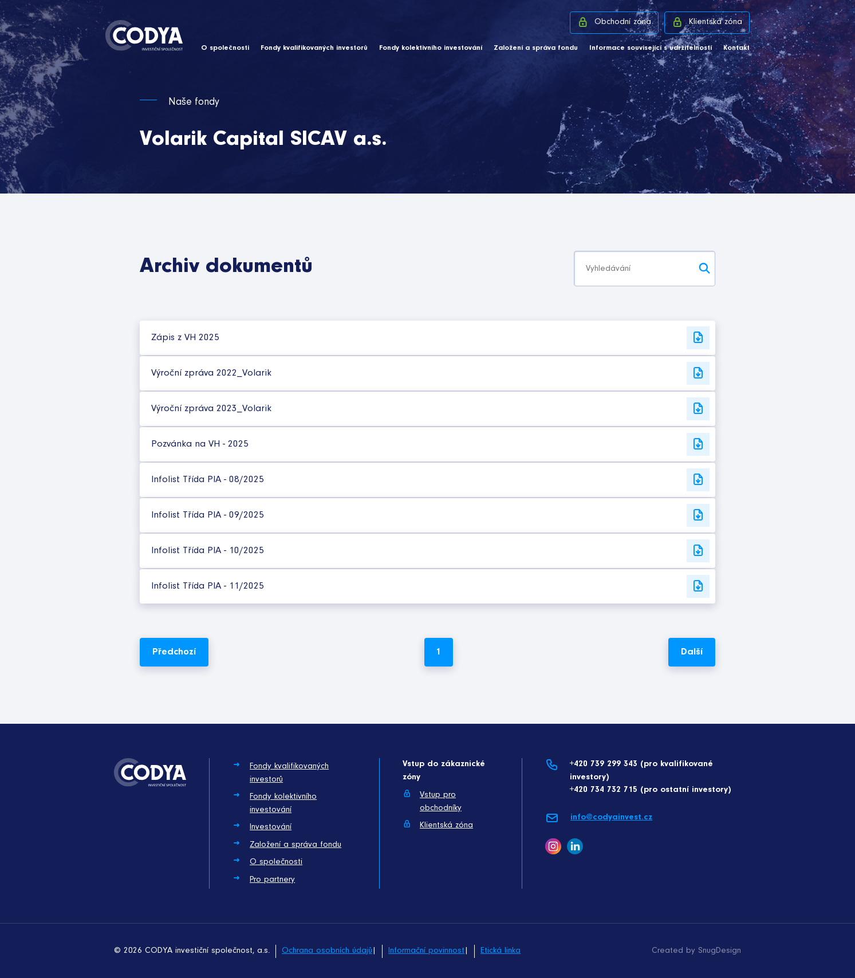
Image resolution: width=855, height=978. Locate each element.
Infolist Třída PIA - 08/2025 (430, 479)
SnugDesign (719, 951)
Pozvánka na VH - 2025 (430, 444)
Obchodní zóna (614, 21)
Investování (262, 826)
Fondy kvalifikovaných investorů (314, 48)
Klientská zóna (707, 21)
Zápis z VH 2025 (430, 337)
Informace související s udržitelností (650, 48)
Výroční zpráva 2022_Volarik (430, 373)
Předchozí (174, 652)
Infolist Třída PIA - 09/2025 (430, 515)
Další (692, 652)
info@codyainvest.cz (598, 818)
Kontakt (736, 48)
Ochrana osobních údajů (327, 951)
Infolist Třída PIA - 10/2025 (430, 550)
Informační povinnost (426, 951)
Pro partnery (264, 879)
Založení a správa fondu (536, 48)
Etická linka (500, 951)
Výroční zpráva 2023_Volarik (430, 408)
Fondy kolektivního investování (430, 48)
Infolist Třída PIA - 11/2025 (430, 586)
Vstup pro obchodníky (432, 801)
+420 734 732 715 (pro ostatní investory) (650, 790)
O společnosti (225, 48)
